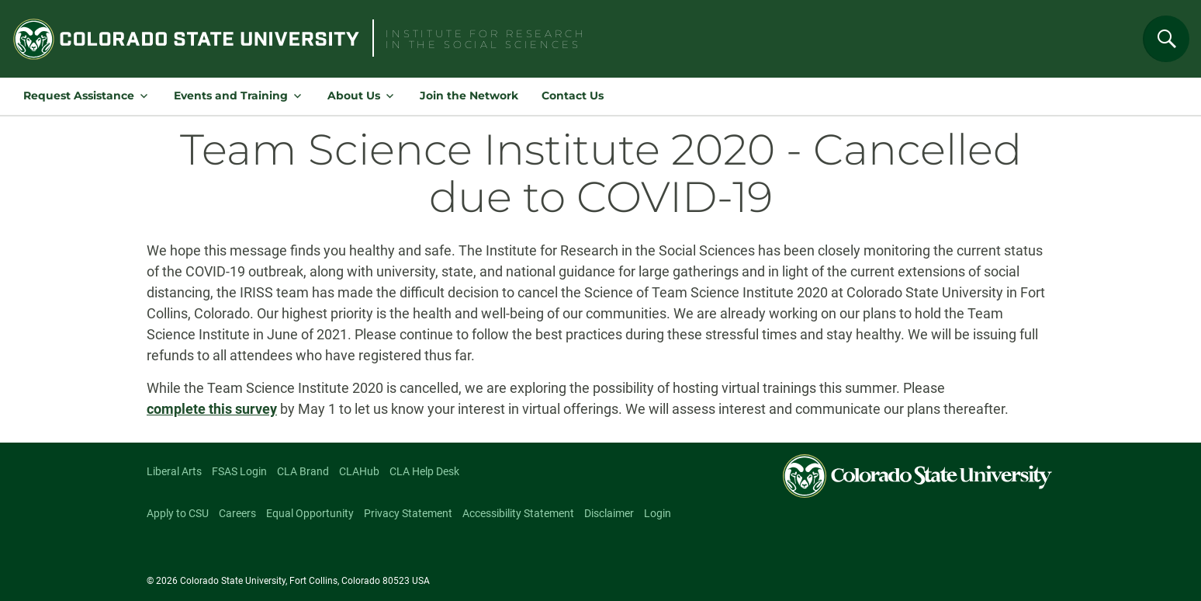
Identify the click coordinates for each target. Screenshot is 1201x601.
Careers (237, 513)
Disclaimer (609, 513)
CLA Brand (303, 471)
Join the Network (469, 95)
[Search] (1166, 39)
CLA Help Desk (424, 471)
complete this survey (212, 409)
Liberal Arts (174, 471)
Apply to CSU (178, 513)
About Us (353, 95)
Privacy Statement (408, 513)
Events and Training (231, 95)
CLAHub (359, 471)
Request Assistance (78, 95)
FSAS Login (239, 471)
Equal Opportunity (310, 513)
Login (657, 513)
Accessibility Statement (518, 513)
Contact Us (573, 95)
